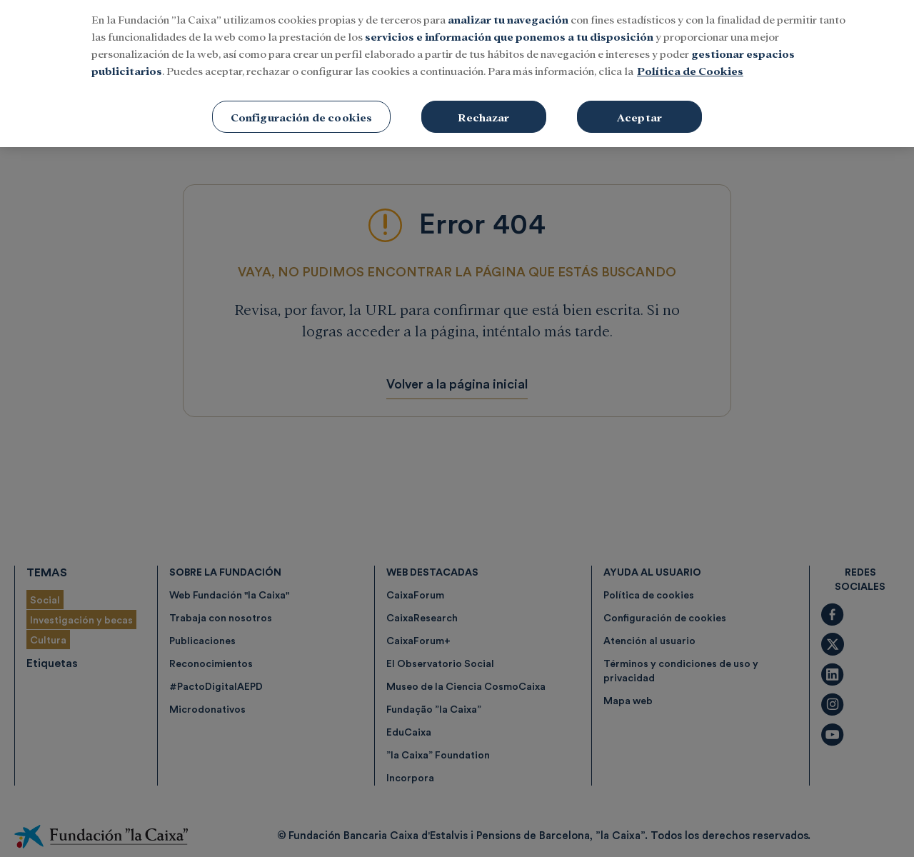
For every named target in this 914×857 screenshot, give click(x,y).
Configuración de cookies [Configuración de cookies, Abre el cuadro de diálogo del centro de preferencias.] (302, 107)
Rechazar (483, 107)
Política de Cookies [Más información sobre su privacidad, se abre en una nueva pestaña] (690, 61)
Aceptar (639, 107)
